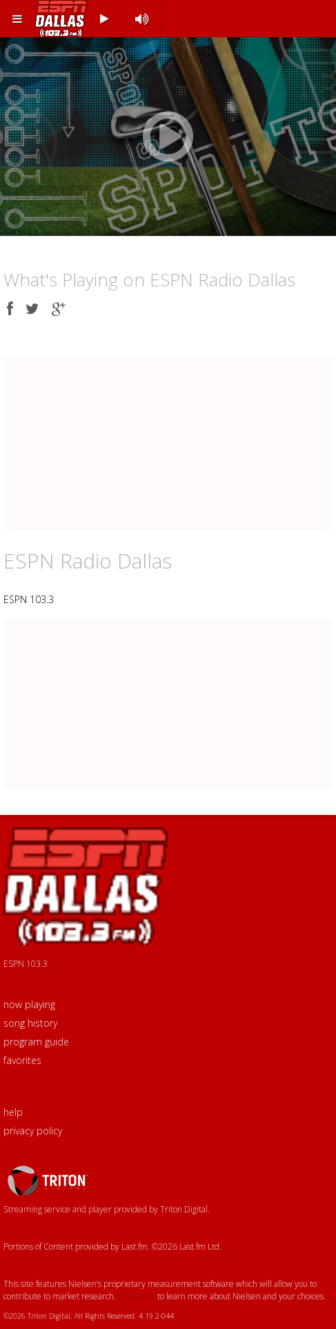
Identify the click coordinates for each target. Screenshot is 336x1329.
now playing (29, 1004)
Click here (136, 1296)
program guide (36, 1041)
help (13, 1112)
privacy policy (32, 1130)
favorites (22, 1060)
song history (30, 1023)
